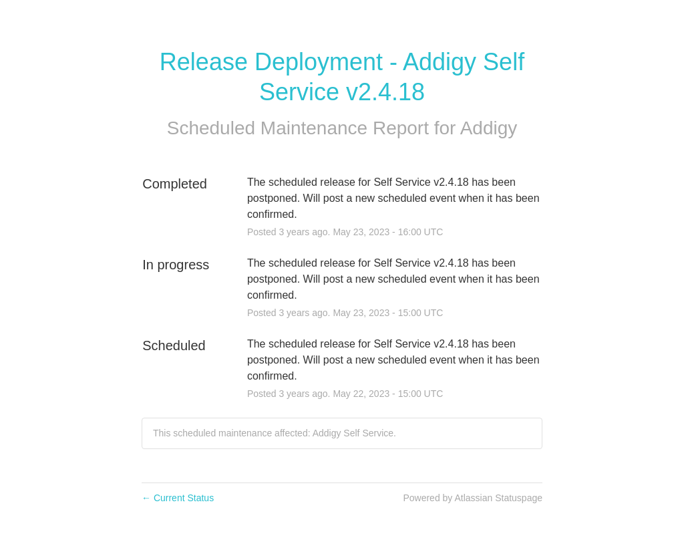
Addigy (489, 128)
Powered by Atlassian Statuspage (472, 498)
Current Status (178, 498)
